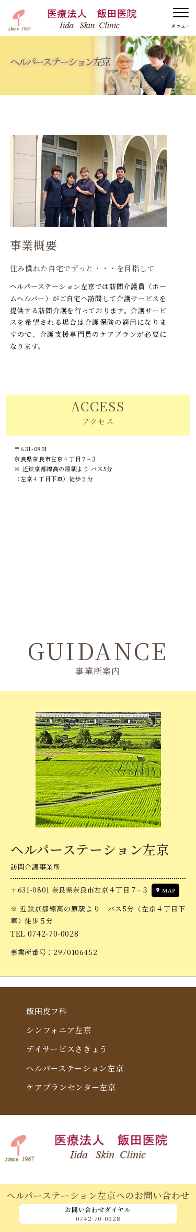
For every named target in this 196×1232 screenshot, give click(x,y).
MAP (169, 890)
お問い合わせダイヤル (98, 1213)
